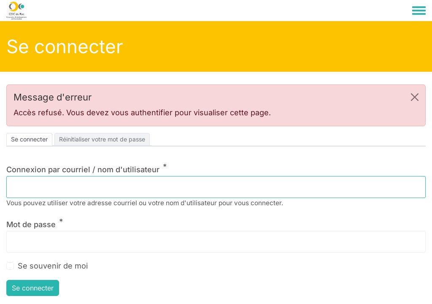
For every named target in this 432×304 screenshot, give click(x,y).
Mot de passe (31, 224)
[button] (414, 97)
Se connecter (29, 139)
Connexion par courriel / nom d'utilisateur (82, 169)
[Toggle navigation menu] (419, 10)
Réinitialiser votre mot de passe (102, 139)
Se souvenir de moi (53, 265)
